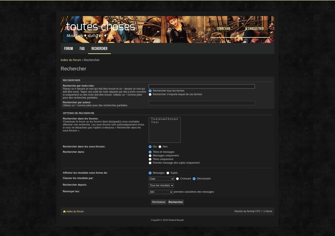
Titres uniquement (161, 159)
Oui (153, 146)
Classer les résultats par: (78, 178)
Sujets (172, 172)
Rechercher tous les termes (166, 90)
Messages (157, 172)
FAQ (82, 48)
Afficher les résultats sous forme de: (85, 172)
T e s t (164, 122)
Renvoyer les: (71, 191)
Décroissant (201, 178)
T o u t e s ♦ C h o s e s (164, 119)
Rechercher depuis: (75, 184)
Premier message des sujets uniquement (174, 162)
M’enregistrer (254, 28)
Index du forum (71, 60)
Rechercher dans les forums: (80, 118)
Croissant (183, 178)
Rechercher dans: (74, 151)
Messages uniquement (164, 155)
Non (163, 146)
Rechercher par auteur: (77, 102)
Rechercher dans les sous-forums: (84, 146)
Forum (68, 48)
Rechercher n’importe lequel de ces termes (175, 94)
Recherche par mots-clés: (78, 85)
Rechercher (99, 48)
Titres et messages (162, 151)
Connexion (223, 28)
